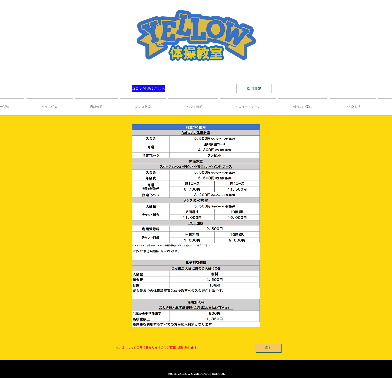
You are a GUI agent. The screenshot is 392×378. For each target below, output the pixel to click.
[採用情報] (254, 88)
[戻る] (268, 348)
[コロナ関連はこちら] (148, 88)
